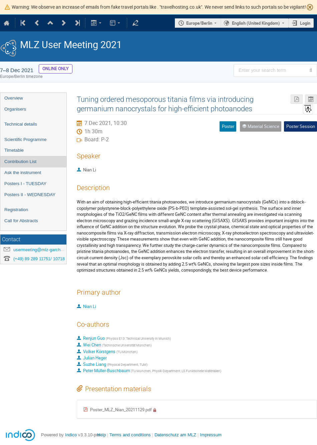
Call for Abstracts (21, 220)
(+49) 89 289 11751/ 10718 (39, 259)
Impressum (211, 435)
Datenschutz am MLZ (175, 435)
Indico (71, 435)
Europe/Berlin (199, 23)
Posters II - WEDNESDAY (29, 194)
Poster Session (300, 126)
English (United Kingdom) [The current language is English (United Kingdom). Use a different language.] (256, 23)
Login (305, 23)
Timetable (14, 150)
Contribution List (20, 161)
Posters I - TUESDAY (25, 183)
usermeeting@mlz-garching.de (42, 250)
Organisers (15, 109)
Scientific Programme (25, 139)
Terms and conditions (130, 435)
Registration (16, 209)
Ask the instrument (22, 172)
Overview (13, 98)
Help (101, 435)
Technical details (20, 124)
